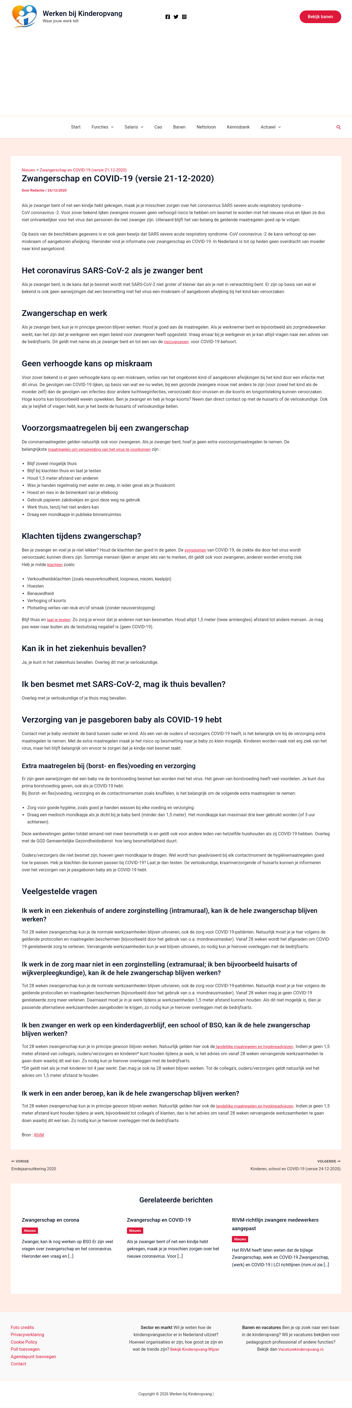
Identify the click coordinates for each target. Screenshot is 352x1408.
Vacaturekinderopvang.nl (301, 1349)
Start (83, 127)
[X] (176, 16)
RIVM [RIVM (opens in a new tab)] (39, 1134)
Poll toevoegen (25, 1349)
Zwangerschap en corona (53, 1220)
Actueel (263, 127)
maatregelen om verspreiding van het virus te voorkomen (103, 449)
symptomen (196, 550)
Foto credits (22, 1327)
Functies (108, 127)
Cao (159, 127)
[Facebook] (167, 16)
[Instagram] (184, 16)
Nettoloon (203, 127)
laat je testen (59, 619)
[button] (320, 16)
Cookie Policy (24, 1342)
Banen (178, 127)
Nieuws (30, 1231)
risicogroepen (177, 341)
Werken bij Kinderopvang (82, 13)
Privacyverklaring (27, 1335)
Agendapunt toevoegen (33, 1356)
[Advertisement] (176, 74)
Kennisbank (232, 127)
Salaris (137, 127)
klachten (55, 564)
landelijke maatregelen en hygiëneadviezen (257, 1046)
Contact (18, 1364)
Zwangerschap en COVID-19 (161, 1220)
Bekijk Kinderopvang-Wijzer (194, 1349)
